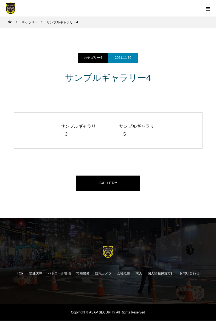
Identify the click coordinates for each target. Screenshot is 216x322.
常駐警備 (82, 275)
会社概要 (123, 275)
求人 (139, 275)
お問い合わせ (189, 275)
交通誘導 (35, 275)
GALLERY (108, 183)
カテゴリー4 (93, 58)
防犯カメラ (103, 275)
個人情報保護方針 (161, 275)
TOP (20, 275)
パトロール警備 (59, 275)
